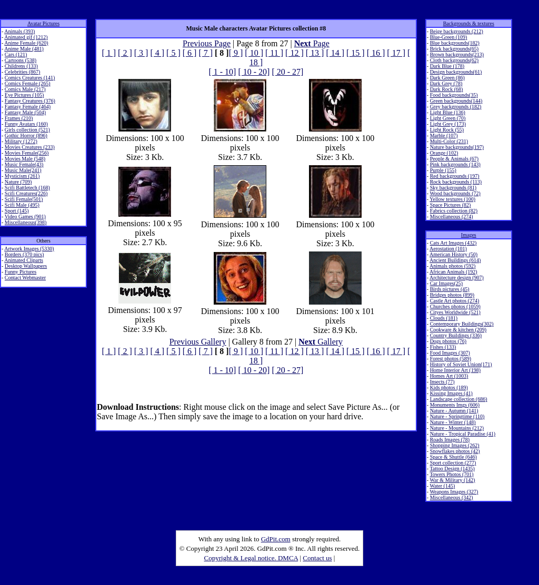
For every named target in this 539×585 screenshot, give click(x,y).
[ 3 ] (141, 52)
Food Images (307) (450, 353)
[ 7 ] (205, 52)
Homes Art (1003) (449, 376)
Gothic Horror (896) (26, 135)
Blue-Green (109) (448, 37)
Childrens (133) (21, 66)
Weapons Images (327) (454, 492)
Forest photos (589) (450, 358)
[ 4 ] (157, 52)
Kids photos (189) (449, 387)
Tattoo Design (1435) (452, 468)
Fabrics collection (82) (454, 211)
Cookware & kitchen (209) (458, 329)
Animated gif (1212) (25, 37)
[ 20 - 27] (287, 71)
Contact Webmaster (25, 277)
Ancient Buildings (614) (455, 260)
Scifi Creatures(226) (26, 193)
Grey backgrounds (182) (456, 106)
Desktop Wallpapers (26, 266)
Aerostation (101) (448, 248)
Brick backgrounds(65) (454, 49)
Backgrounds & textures (468, 23)
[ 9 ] (236, 52)
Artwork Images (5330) (29, 248)
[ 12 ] (294, 52)
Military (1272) (21, 141)
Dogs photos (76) (448, 341)
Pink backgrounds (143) (455, 164)
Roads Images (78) (450, 439)
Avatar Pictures (43, 23)
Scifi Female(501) (24, 199)
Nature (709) (18, 182)
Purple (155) (443, 170)
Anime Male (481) (23, 49)
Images (468, 235)
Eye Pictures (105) (24, 95)
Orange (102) (444, 153)
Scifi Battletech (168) (27, 187)
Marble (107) (444, 135)
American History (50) (453, 254)
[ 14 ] (335, 52)
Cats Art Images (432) (453, 243)
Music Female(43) (24, 164)
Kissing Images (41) (451, 393)
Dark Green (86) (447, 77)
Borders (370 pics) (24, 254)
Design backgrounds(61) (456, 72)
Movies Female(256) (27, 153)
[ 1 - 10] (222, 71)
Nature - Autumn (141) (454, 410)
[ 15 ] (355, 52)
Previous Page (207, 43)
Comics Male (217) (25, 89)
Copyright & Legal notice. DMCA (251, 558)
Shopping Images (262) (455, 445)
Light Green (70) (448, 118)
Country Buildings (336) (456, 335)
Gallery (320, 341)
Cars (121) (16, 54)
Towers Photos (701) (451, 474)
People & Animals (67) (454, 159)
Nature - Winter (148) (453, 422)
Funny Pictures (20, 272)
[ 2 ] (125, 52)
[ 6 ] (190, 52)
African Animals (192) (453, 272)
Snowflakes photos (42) (455, 451)
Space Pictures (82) (450, 205)
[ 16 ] (376, 52)
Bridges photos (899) (452, 295)
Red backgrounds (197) (455, 176)
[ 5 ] (173, 52)
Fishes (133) (443, 347)
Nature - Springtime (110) (457, 416)
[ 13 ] (315, 52)
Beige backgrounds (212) (456, 31)
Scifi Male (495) (22, 205)
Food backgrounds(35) (454, 95)
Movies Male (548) (25, 159)
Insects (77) (442, 382)
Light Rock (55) (447, 130)
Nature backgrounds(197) (457, 147)
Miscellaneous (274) (451, 216)
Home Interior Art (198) (455, 370)
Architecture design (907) (457, 277)
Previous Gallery (197, 341)
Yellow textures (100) (452, 199)
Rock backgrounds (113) (456, 182)
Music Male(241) (23, 170)
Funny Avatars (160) (26, 124)
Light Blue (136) (447, 112)
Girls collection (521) (27, 130)
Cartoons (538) (20, 60)
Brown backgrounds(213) (457, 54)
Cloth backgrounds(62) (454, 60)
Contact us (317, 558)
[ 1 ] (109, 52)
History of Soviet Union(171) (461, 364)
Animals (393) (19, 31)
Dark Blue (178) (447, 66)
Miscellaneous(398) (25, 222)
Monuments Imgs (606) (455, 405)
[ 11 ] (274, 52)
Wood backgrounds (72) (455, 193)
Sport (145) (17, 211)
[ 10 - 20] (254, 71)
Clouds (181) (444, 318)
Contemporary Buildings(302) (462, 324)
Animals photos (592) (452, 266)
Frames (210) (19, 118)
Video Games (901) (25, 216)
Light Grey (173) (448, 124)
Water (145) (442, 486)
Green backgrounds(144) (456, 101)
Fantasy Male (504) (25, 112)
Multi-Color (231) (449, 141)
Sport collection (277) (453, 463)
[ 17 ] (396, 52)
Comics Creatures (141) (30, 77)
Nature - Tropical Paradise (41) (462, 434)
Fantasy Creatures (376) (30, 101)
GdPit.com (276, 539)
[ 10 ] (254, 52)
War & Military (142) (452, 480)
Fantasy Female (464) (28, 106)
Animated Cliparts (23, 260)
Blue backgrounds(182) (455, 43)
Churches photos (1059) (455, 306)
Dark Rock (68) (446, 89)
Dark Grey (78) (446, 83)
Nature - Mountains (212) (457, 428)
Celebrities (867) (22, 72)
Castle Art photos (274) (455, 301)
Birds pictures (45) (450, 289)
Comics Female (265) (28, 83)
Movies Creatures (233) (30, 147)
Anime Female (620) (26, 43)
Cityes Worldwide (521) (455, 312)
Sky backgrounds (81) (453, 187)
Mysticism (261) (22, 176)
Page (312, 43)
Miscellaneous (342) (451, 497)
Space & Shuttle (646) (453, 457)
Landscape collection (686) (458, 399)
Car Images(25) (446, 283)
